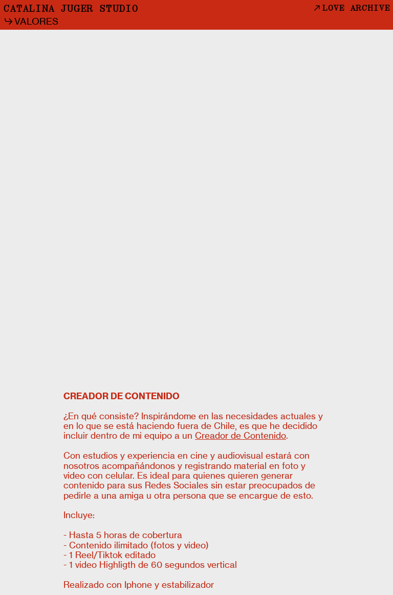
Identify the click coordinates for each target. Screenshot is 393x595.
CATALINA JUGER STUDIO (70, 9)
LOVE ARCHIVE (351, 8)
